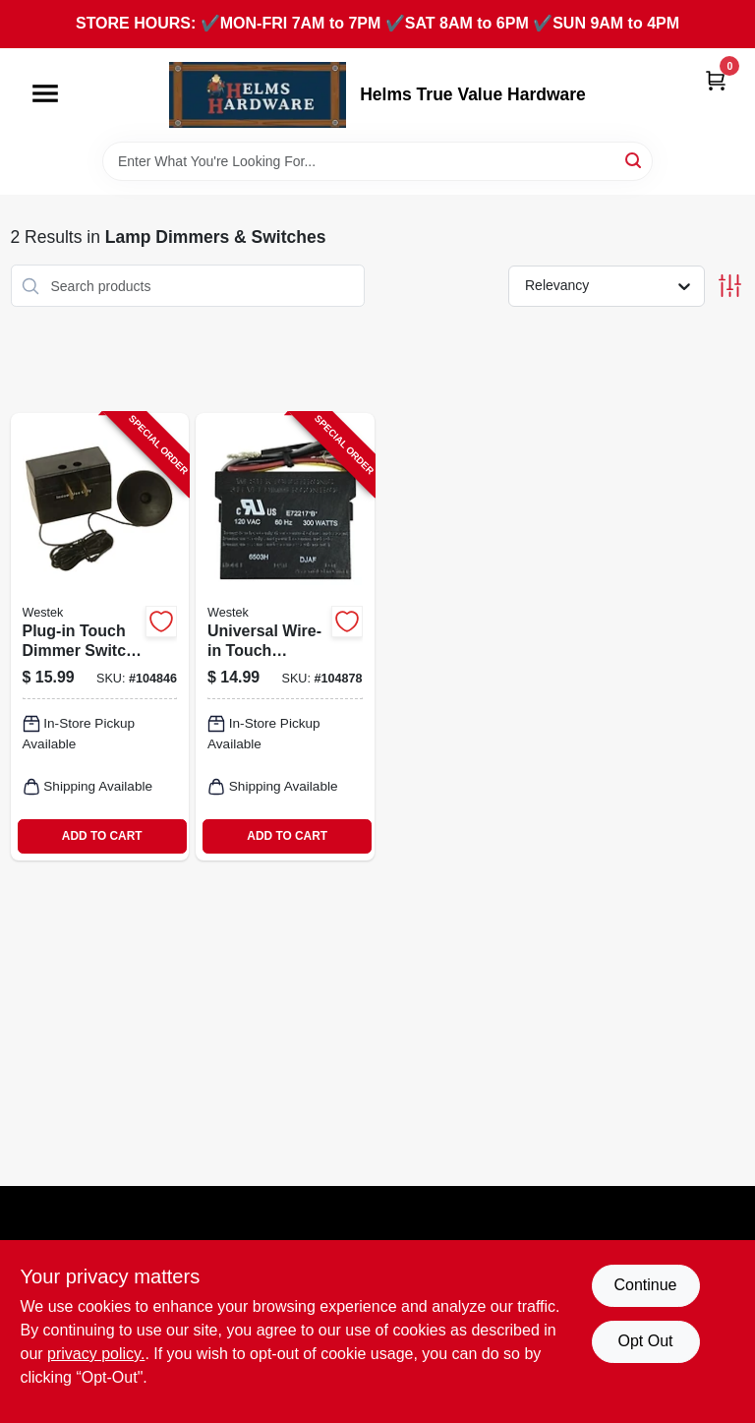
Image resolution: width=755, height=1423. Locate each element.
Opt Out (644, 1341)
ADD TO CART (102, 836)
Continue (644, 1284)
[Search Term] (377, 161)
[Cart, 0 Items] (716, 80)
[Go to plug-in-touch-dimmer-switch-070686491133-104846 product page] (100, 636)
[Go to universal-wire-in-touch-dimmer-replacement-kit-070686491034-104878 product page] (285, 636)
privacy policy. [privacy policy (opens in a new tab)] (96, 1353)
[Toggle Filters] (730, 285)
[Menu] (45, 93)
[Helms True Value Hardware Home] (257, 95)
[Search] (634, 160)
